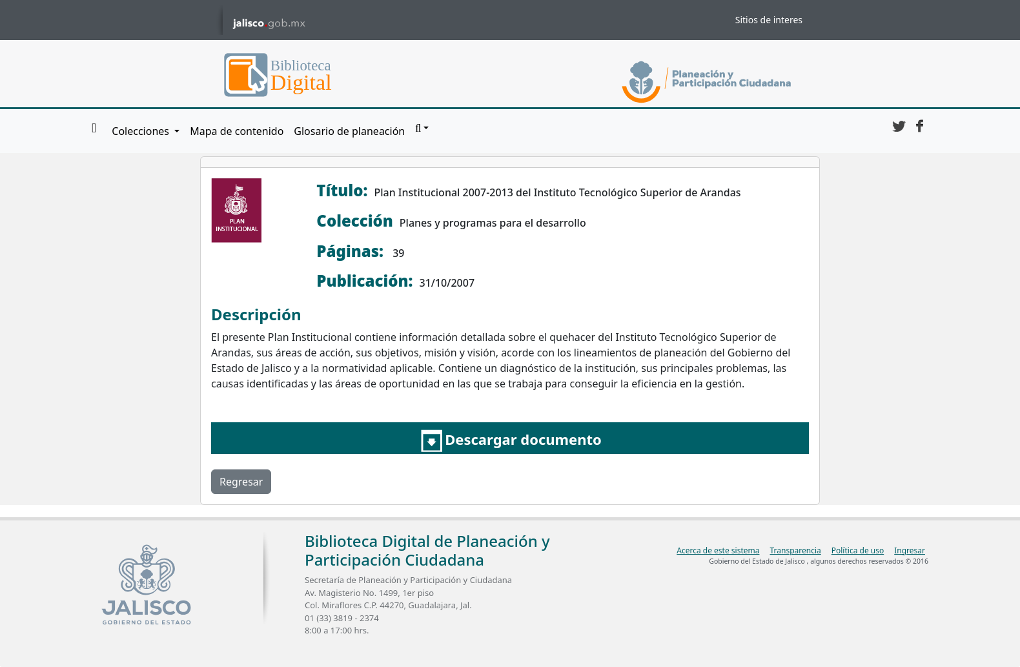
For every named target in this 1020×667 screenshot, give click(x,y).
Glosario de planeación (349, 131)
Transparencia (795, 550)
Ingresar (909, 550)
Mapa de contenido (236, 131)
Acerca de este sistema (718, 550)
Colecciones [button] (142, 131)
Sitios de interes (768, 20)
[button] (422, 128)
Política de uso (857, 550)
